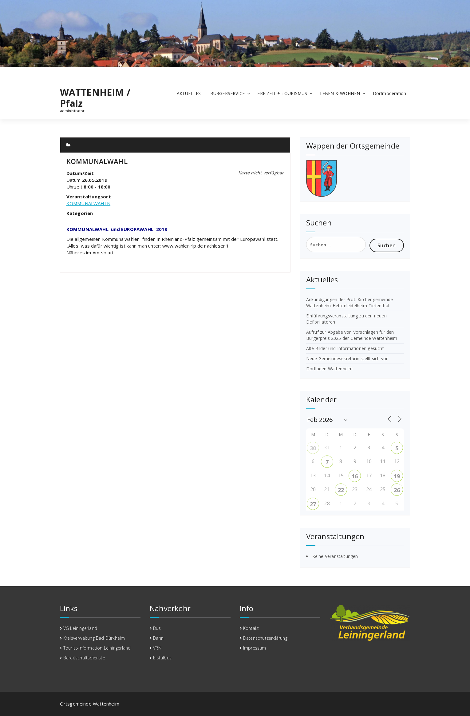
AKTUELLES (189, 93)
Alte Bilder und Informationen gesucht (345, 348)
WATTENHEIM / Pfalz (95, 98)
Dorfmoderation (389, 93)
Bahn (158, 638)
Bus (157, 628)
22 (341, 490)
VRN (157, 648)
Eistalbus (162, 658)
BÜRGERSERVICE (227, 93)
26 (397, 490)
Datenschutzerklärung (265, 638)
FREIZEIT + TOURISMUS (282, 93)
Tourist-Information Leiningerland (97, 648)
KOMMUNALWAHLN (88, 203)
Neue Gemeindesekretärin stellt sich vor (347, 358)
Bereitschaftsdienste (84, 658)
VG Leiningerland (80, 628)
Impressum (254, 648)
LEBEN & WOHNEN (340, 93)
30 (313, 448)
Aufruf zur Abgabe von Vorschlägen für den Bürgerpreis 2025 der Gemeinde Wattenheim (351, 335)
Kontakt (251, 628)
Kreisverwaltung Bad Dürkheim (94, 638)
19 (397, 476)
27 (313, 504)
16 (355, 476)
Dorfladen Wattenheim (329, 369)
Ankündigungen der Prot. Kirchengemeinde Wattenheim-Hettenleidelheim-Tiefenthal (349, 302)
